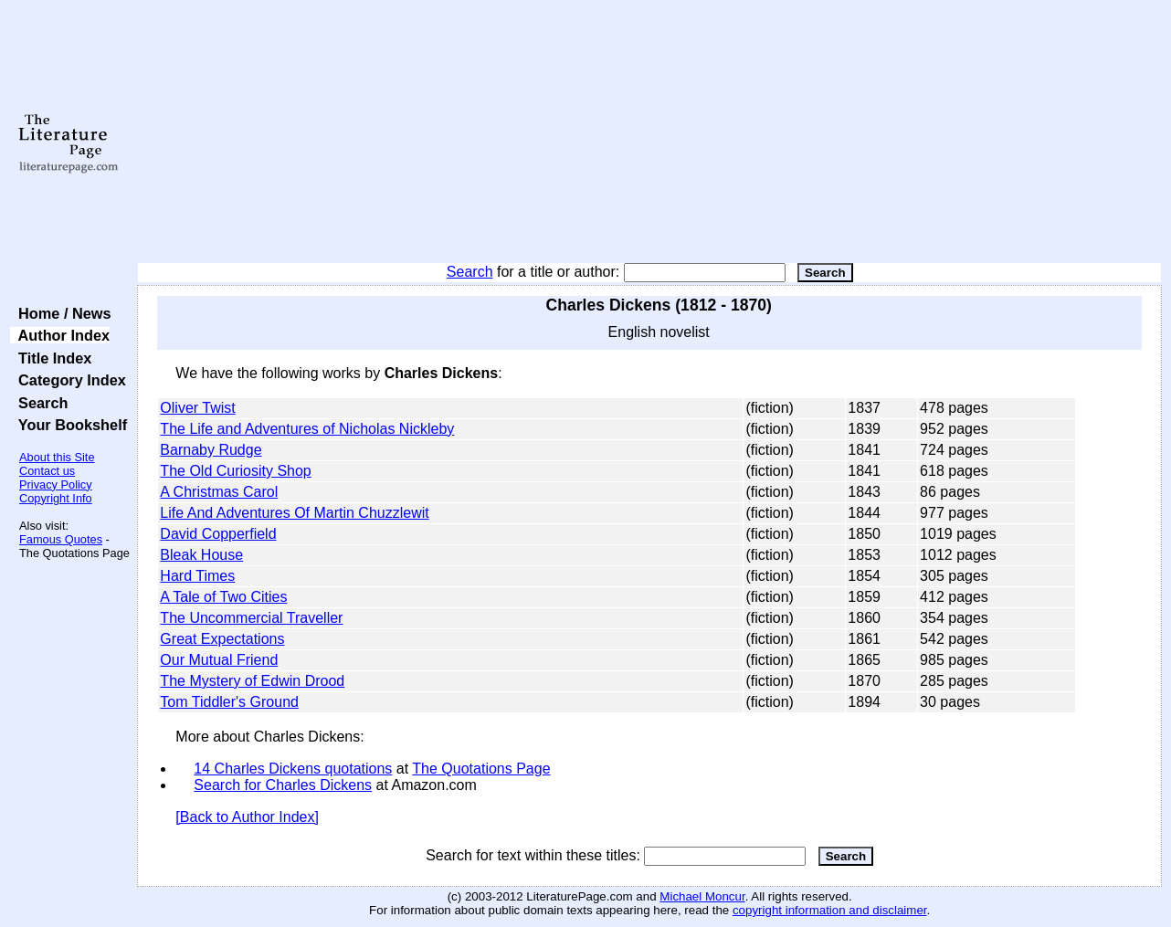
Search (470, 271)
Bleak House (201, 555)
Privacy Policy (55, 484)
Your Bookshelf (68, 424)
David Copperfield (218, 534)
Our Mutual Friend (219, 660)
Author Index (60, 335)
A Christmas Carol (219, 492)
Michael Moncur (701, 896)
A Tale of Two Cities (223, 597)
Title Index (50, 358)
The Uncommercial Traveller (251, 618)
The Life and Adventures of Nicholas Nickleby (307, 429)
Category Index (68, 380)
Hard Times (197, 576)
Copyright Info (55, 498)
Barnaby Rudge (210, 450)
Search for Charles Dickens (283, 785)
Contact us (47, 471)
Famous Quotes (60, 539)
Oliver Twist (197, 408)
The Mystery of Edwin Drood (252, 681)
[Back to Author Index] (247, 817)
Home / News (60, 313)
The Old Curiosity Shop (235, 471)
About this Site (57, 457)
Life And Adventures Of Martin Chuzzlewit (294, 513)
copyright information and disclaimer (830, 910)
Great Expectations (222, 639)
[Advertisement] (650, 132)
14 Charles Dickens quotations (293, 768)
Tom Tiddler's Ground (229, 702)
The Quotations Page (481, 768)
